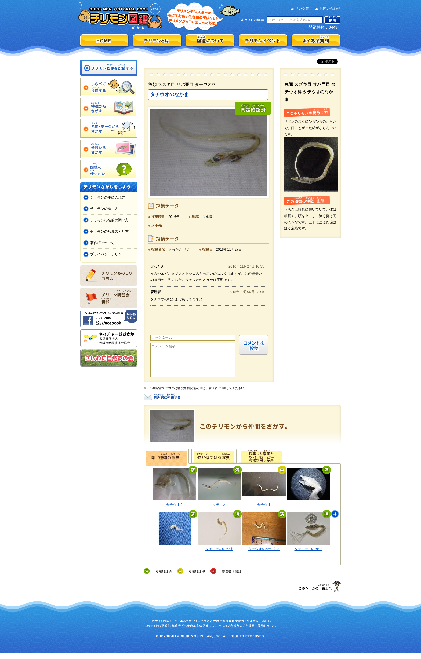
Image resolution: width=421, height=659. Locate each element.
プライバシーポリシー (107, 254)
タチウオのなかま (219, 555)
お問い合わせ (330, 8)
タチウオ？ (174, 511)
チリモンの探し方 (104, 209)
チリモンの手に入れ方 (107, 197)
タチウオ (219, 511)
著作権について (102, 243)
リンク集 (302, 8)
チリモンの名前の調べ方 (109, 220)
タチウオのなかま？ (264, 555)
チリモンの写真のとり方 (109, 231)
